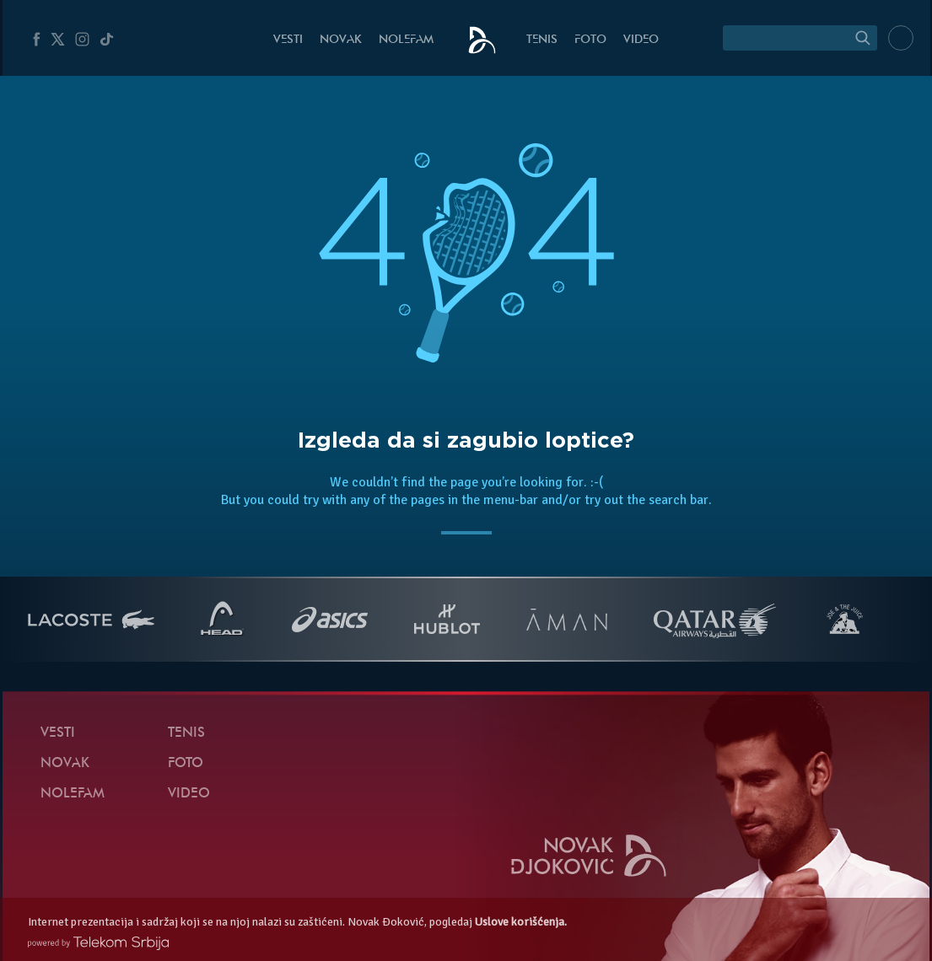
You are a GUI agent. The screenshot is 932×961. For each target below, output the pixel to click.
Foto (590, 40)
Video (641, 40)
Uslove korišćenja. (521, 922)
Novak (341, 40)
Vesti (288, 40)
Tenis (542, 40)
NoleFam (406, 40)
